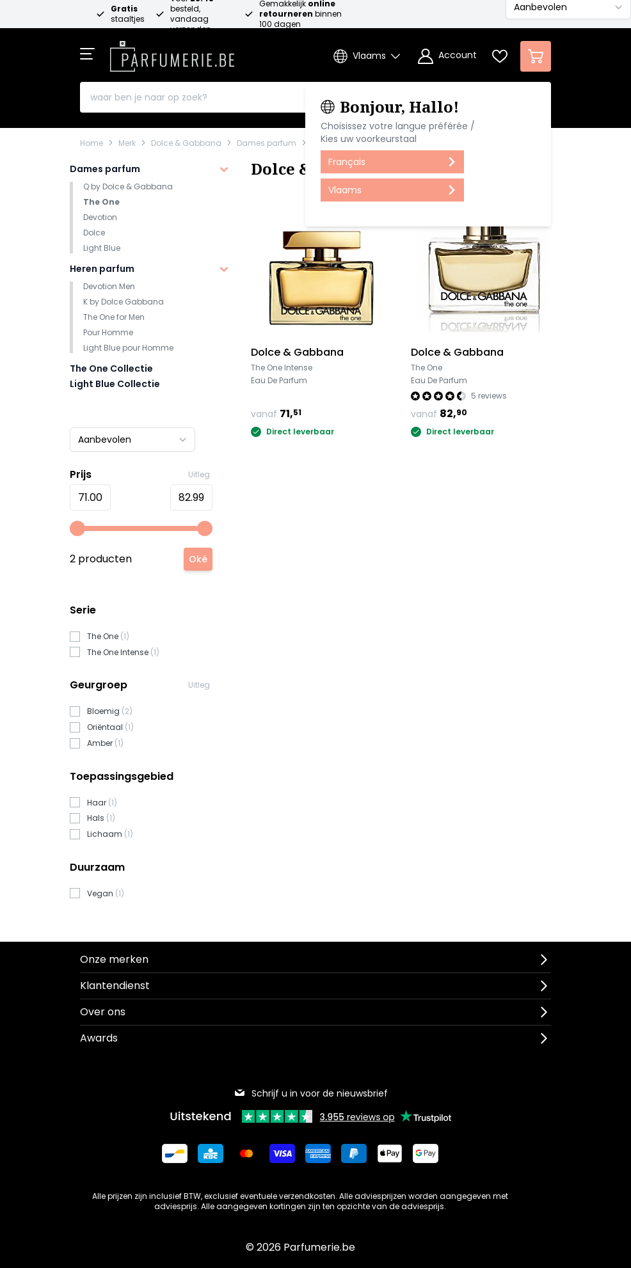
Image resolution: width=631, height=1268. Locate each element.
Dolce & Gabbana (186, 143)
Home (91, 143)
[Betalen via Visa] (282, 1153)
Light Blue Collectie (115, 383)
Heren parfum (102, 268)
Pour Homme (108, 332)
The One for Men (114, 317)
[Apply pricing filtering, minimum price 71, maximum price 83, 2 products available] (198, 559)
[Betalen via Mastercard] (246, 1153)
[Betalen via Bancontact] (175, 1153)
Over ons (102, 1011)
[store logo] (172, 52)
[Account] (447, 56)
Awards (99, 1038)
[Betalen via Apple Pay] (390, 1153)
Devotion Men (109, 286)
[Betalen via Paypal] (354, 1153)
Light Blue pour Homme (128, 347)
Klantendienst (115, 985)
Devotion (100, 217)
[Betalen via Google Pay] (425, 1153)
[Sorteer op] (132, 439)
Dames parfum (266, 143)
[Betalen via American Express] (318, 1153)
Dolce (94, 232)
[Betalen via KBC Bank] (210, 1153)
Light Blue (101, 247)
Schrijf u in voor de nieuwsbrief (311, 1093)
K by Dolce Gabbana (123, 301)
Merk (127, 143)
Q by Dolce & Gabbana (128, 186)
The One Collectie (111, 368)
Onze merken (114, 959)
